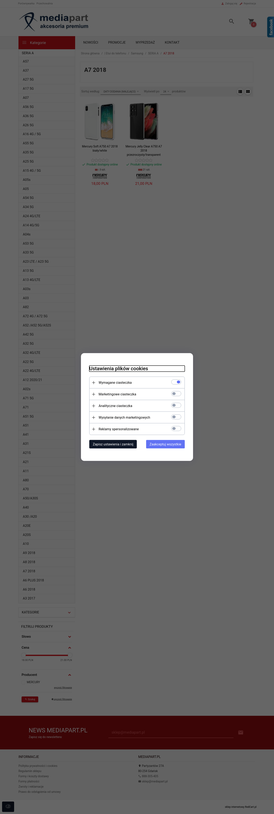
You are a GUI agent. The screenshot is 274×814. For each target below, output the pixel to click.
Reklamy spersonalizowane (119, 429)
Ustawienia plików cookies (118, 368)
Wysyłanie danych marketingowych (124, 417)
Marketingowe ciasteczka (117, 394)
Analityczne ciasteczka (115, 406)
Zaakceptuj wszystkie (165, 444)
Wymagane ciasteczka (115, 383)
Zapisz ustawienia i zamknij (113, 444)
